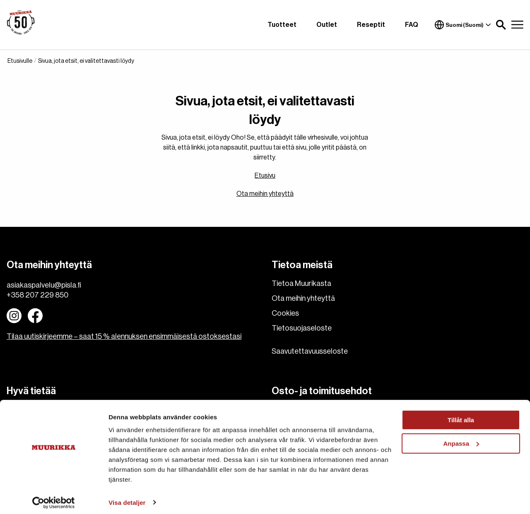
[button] (501, 25)
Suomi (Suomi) (463, 24)
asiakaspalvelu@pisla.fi (44, 285)
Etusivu (265, 175)
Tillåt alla (461, 415)
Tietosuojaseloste (302, 328)
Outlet (326, 24)
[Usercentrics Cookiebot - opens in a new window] (53, 498)
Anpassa (461, 438)
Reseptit (371, 24)
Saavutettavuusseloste (310, 351)
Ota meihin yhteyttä (265, 193)
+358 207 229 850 (37, 295)
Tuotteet (281, 24)
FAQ (411, 24)
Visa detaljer (126, 497)
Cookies (285, 313)
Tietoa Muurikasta (301, 283)
